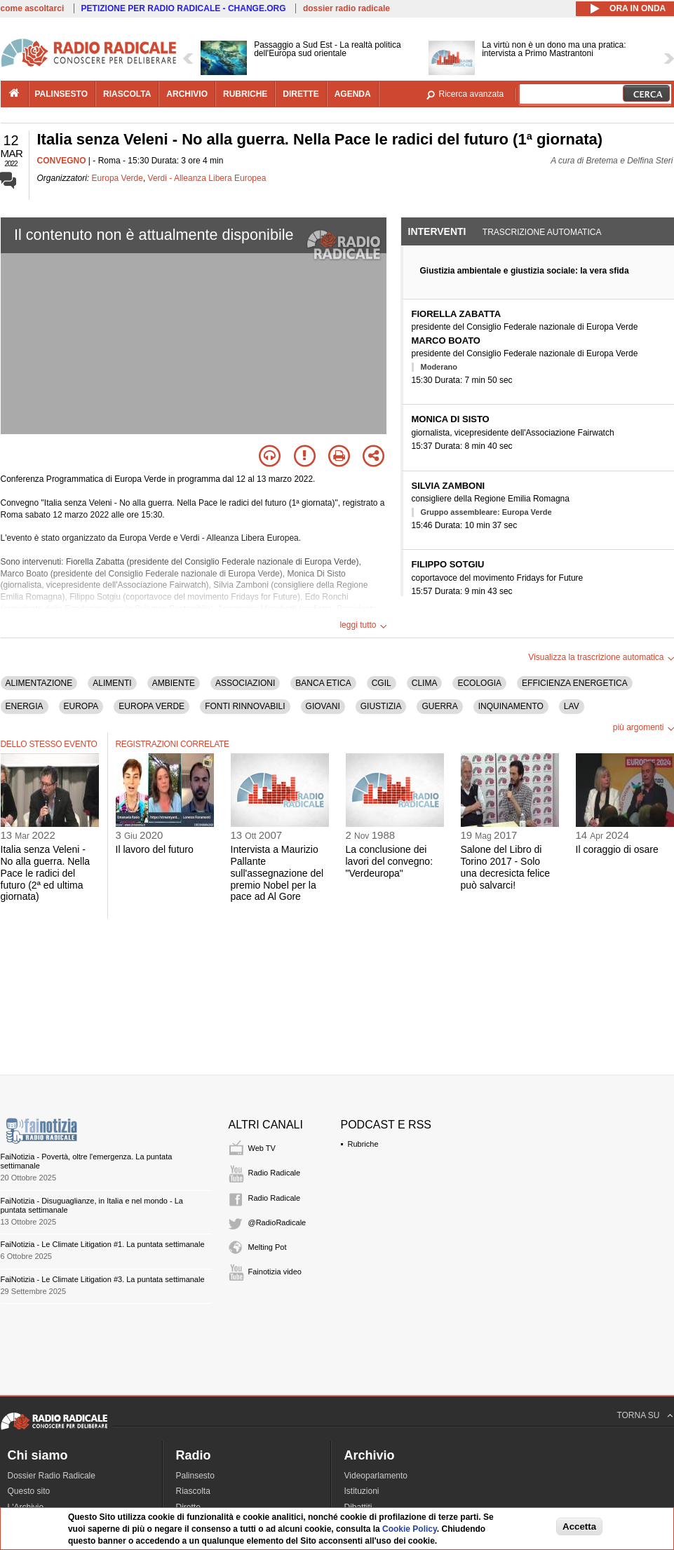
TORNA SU (637, 1415)
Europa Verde (117, 178)
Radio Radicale (274, 1172)
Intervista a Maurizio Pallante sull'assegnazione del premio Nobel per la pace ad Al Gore (277, 873)
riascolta (127, 94)
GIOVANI (323, 706)
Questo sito (29, 1491)
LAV (571, 706)
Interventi (437, 231)
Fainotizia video (275, 1271)
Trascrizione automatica (542, 232)
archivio (187, 94)
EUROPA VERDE (151, 706)
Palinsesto (195, 1476)
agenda (353, 94)
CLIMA (425, 683)
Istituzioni (361, 1491)
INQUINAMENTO (511, 706)
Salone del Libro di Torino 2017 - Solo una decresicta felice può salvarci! (506, 867)
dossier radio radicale (346, 8)
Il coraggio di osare (617, 849)
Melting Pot (267, 1247)
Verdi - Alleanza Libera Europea (207, 178)
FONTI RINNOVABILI (245, 706)
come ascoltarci (33, 8)
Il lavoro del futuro (155, 849)
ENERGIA (24, 706)
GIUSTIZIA (381, 706)
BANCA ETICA (323, 683)
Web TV (262, 1148)
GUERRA (439, 706)
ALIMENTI (112, 683)
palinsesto (61, 94)
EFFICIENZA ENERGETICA (575, 683)
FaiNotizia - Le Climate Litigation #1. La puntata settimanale (103, 1244)
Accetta (579, 1526)
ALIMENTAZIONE (39, 683)
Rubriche (363, 1144)
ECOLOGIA (479, 683)
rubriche (245, 94)
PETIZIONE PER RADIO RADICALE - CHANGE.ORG (183, 8)
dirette (300, 94)
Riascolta (193, 1491)
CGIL (381, 683)
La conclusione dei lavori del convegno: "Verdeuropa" (389, 861)
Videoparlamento (376, 1476)
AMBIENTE (173, 683)
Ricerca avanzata (471, 94)
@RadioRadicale (277, 1222)
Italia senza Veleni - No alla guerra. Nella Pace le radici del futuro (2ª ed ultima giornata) (45, 873)
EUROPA (81, 706)
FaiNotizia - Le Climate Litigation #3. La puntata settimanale (103, 1279)
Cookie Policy (409, 1529)
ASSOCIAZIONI (245, 683)
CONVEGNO (61, 161)
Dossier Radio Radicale (51, 1476)
